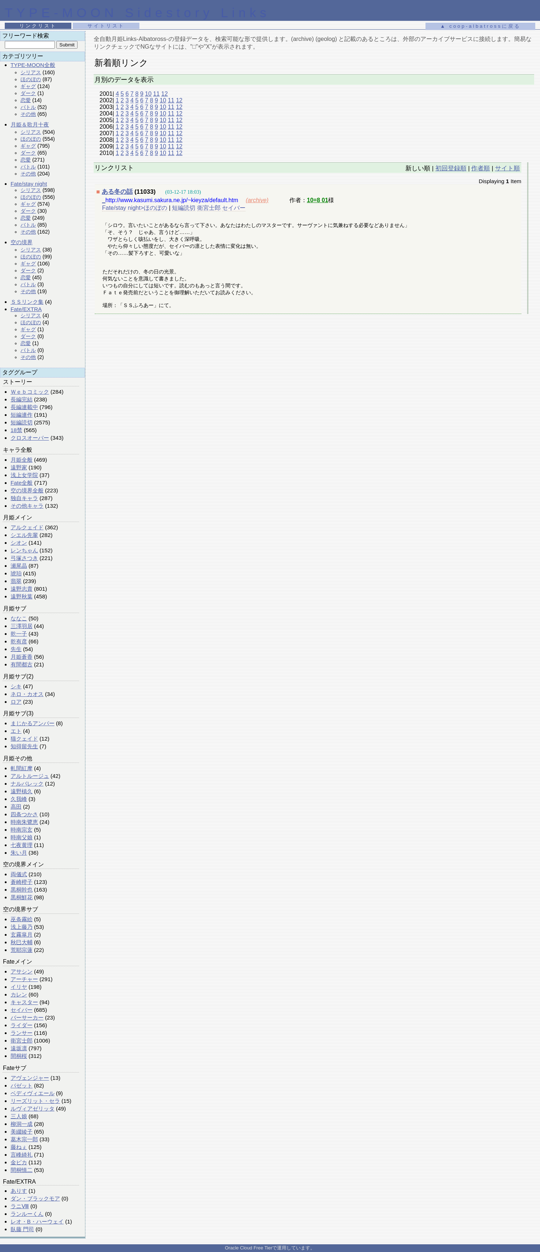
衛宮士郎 (22, 1040)
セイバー (22, 1010)
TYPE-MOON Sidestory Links (137, 12)
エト (16, 731)
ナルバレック (27, 783)
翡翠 (16, 581)
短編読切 (22, 422)
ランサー (22, 1033)
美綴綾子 (22, 1131)
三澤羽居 (22, 626)
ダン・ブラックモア (35, 1198)
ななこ (19, 618)
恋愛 (25, 100)
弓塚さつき (24, 558)
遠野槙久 (22, 791)
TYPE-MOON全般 (33, 65)
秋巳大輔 (22, 942)
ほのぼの (30, 79)
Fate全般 (22, 483)
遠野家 (19, 467)
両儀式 (19, 874)
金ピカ (19, 1162)
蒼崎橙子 (22, 882)
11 (156, 94)
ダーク (28, 93)
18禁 (16, 430)
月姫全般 (22, 460)
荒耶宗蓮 (22, 950)
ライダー (22, 1025)
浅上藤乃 (22, 927)
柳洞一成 (22, 1124)
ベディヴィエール (33, 1093)
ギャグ (28, 86)
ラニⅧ (20, 1206)
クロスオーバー (30, 438)
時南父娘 (22, 837)
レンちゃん (24, 550)
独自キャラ (24, 498)
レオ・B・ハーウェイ (37, 1221)
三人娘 (19, 1116)
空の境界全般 (27, 490)
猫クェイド (24, 738)
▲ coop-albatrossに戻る (480, 26)
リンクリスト (38, 26)
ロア (16, 702)
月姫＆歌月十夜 (30, 124)
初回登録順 (450, 168)
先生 (16, 649)
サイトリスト (106, 26)
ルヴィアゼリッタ (33, 1108)
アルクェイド (27, 527)
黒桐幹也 (22, 889)
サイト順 (507, 168)
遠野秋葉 (22, 596)
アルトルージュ (30, 776)
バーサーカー (27, 1017)
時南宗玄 (22, 830)
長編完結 (22, 399)
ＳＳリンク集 (27, 302)
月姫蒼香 (22, 657)
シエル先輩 (24, 535)
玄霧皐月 (22, 934)
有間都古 (22, 664)
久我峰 (19, 799)
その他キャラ (27, 506)
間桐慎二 (22, 1170)
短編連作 (22, 415)
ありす (19, 1191)
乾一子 (19, 634)
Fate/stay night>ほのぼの (134, 208)
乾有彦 (19, 641)
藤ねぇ (19, 1147)
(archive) (257, 200)
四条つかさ (24, 814)
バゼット (22, 1085)
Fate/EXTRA (26, 309)
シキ (16, 686)
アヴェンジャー (30, 1078)
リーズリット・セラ (35, 1101)
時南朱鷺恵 (24, 822)
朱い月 (19, 853)
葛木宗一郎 (24, 1139)
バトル (28, 107)
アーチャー (24, 979)
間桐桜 (19, 1056)
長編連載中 (24, 407)
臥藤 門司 (22, 1229)
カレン (19, 994)
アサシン (22, 971)
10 (148, 94)
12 (164, 94)
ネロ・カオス (27, 694)
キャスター (24, 1002)
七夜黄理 (22, 845)
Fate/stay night (29, 184)
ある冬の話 (117, 191)
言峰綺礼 (22, 1154)
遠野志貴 (22, 589)
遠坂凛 (19, 1048)
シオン (19, 543)
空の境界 (22, 242)
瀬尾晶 (19, 566)
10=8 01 (317, 200)
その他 (28, 114)
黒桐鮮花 (22, 897)
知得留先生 (24, 746)
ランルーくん (27, 1214)
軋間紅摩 (22, 768)
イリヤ (19, 987)
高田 (16, 806)
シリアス (30, 72)
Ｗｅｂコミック (30, 392)
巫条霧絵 (22, 919)
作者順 (480, 168)
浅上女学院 (24, 475)
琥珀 (16, 573)
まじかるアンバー (33, 723)
